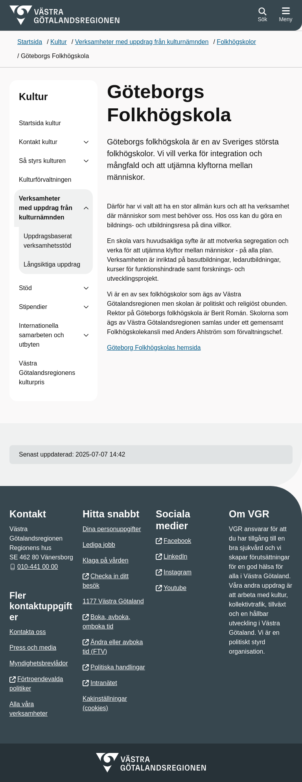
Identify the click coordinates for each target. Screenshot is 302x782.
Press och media (32, 647)
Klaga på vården (106, 560)
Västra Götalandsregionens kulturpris (47, 373)
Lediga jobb (99, 544)
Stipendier (33, 306)
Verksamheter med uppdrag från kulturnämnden (45, 208)
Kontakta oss (27, 632)
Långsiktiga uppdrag (52, 264)
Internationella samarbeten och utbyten (41, 335)
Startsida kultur (40, 123)
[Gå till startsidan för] (64, 15)
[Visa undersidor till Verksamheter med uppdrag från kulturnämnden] (86, 208)
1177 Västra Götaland (113, 601)
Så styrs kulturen (42, 160)
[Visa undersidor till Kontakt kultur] (86, 142)
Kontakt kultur (38, 142)
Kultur (33, 96)
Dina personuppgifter (112, 529)
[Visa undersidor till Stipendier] (86, 307)
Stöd (25, 288)
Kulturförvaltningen (45, 179)
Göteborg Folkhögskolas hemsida (154, 347)
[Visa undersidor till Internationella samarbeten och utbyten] (86, 335)
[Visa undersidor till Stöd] (86, 288)
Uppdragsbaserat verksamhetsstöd (48, 241)
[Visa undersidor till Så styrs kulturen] (86, 161)
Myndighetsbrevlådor (38, 663)
